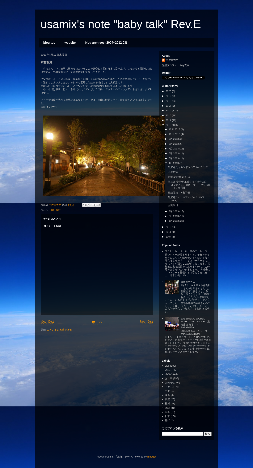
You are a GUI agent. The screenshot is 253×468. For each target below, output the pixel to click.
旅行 (58, 210)
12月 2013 (175, 129)
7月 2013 (174, 148)
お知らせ (170, 382)
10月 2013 (175, 134)
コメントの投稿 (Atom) (60, 329)
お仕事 (168, 378)
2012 (169, 227)
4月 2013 (174, 163)
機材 (167, 403)
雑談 (167, 407)
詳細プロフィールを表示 (175, 65)
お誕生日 (173, 205)
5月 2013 (174, 158)
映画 (167, 395)
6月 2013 (174, 153)
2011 (169, 231)
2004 (169, 236)
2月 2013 (174, 216)
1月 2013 (174, 220)
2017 (169, 105)
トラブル (170, 386)
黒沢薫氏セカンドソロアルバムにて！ (189, 167)
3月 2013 (174, 211)
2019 (169, 96)
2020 (169, 91)
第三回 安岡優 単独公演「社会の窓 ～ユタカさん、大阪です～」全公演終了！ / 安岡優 (189, 184)
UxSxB (169, 374)
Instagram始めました (180, 177)
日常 (51, 210)
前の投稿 (146, 322)
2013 (169, 125)
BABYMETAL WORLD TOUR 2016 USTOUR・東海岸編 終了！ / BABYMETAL (195, 323)
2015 (169, 115)
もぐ (167, 390)
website (70, 42)
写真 (167, 412)
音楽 (167, 399)
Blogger (151, 456)
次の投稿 (47, 322)
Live (167, 365)
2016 (169, 110)
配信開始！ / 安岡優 (179, 192)
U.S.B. (168, 369)
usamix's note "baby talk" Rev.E (121, 24)
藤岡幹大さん (188, 281)
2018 (169, 101)
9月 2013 (174, 138)
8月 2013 (174, 143)
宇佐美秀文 (172, 60)
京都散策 (173, 172)
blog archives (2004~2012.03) (106, 42)
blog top (49, 42)
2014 (169, 120)
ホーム (97, 322)
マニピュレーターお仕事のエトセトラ (186, 251)
